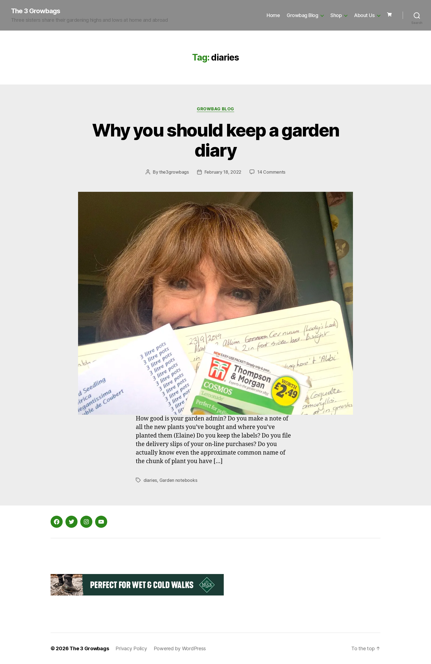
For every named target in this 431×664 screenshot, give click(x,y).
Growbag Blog (302, 15)
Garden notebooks (178, 480)
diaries (150, 480)
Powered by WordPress (180, 648)
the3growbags (174, 172)
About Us (364, 15)
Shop (336, 15)
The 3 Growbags (35, 11)
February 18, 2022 (223, 172)
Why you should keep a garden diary (215, 140)
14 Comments (271, 172)
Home (273, 15)
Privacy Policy (131, 648)
